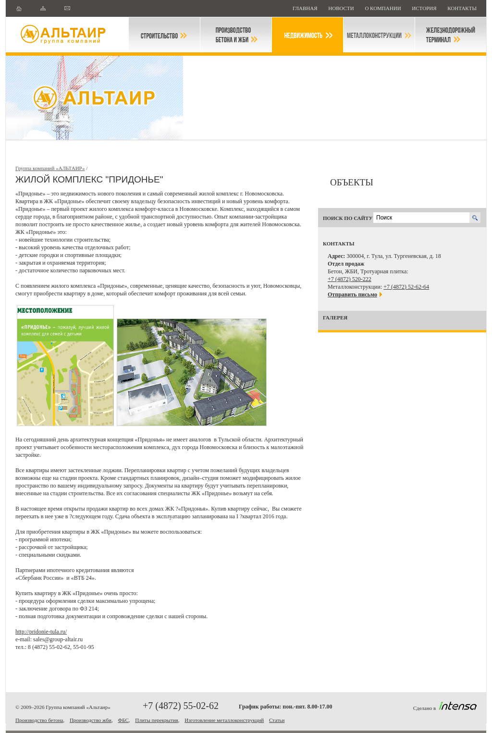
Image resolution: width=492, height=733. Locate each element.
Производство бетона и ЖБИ (235, 34)
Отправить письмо (352, 294)
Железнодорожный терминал (450, 34)
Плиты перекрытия (156, 720)
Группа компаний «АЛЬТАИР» (50, 168)
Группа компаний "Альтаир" (67, 34)
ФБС (123, 720)
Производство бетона (39, 720)
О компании (383, 8)
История (425, 8)
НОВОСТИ (341, 8)
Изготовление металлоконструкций (224, 720)
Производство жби (90, 720)
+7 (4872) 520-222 (349, 279)
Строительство (164, 34)
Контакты (462, 8)
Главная (306, 8)
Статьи (276, 720)
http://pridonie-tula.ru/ (41, 631)
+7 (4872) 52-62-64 (406, 286)
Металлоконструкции (379, 34)
